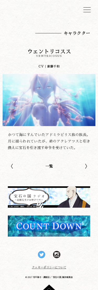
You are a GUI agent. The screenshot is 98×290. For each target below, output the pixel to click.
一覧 (49, 166)
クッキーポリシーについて (49, 267)
